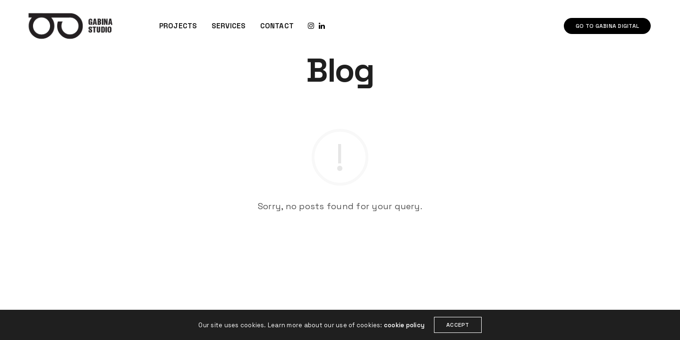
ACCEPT (457, 325)
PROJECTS (178, 25)
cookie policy (404, 325)
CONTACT (277, 25)
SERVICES (229, 25)
